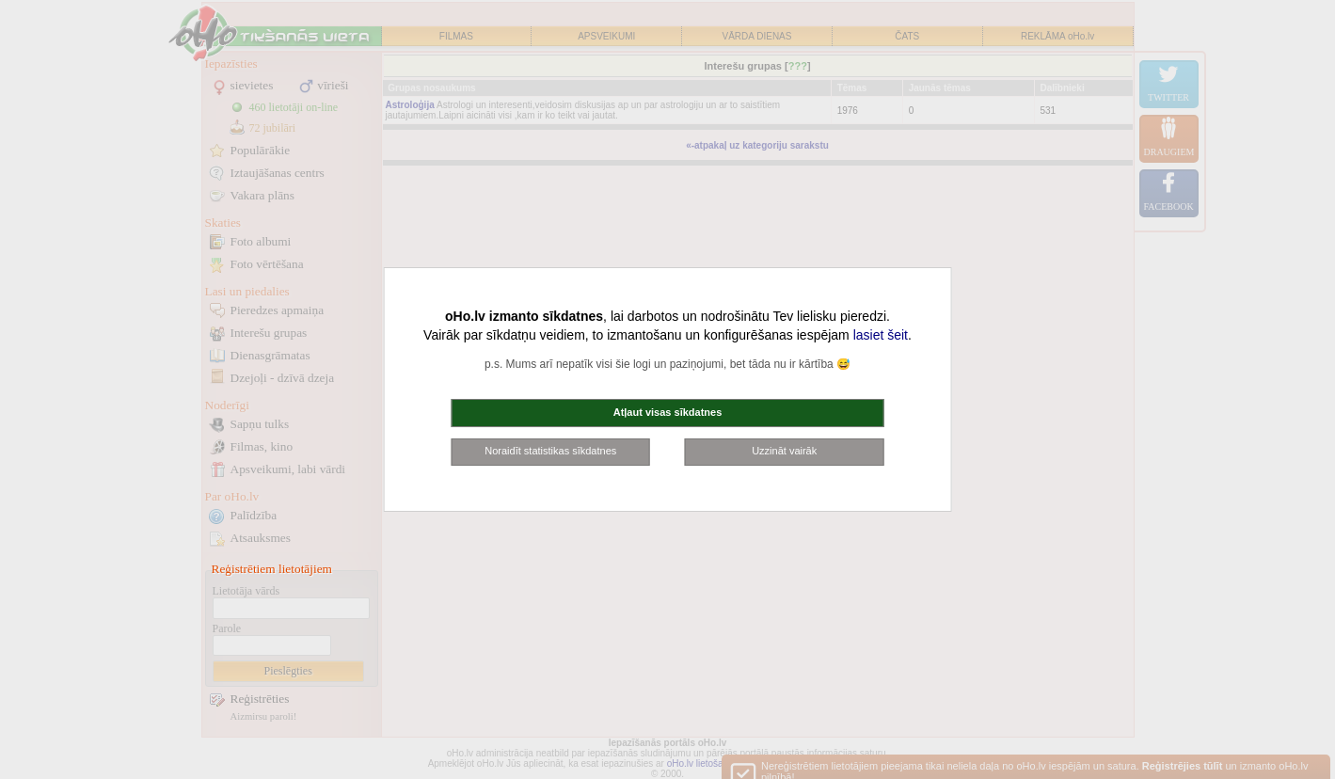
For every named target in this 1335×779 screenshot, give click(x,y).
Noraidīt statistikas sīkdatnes (550, 450)
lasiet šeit (880, 334)
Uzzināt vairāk (784, 450)
